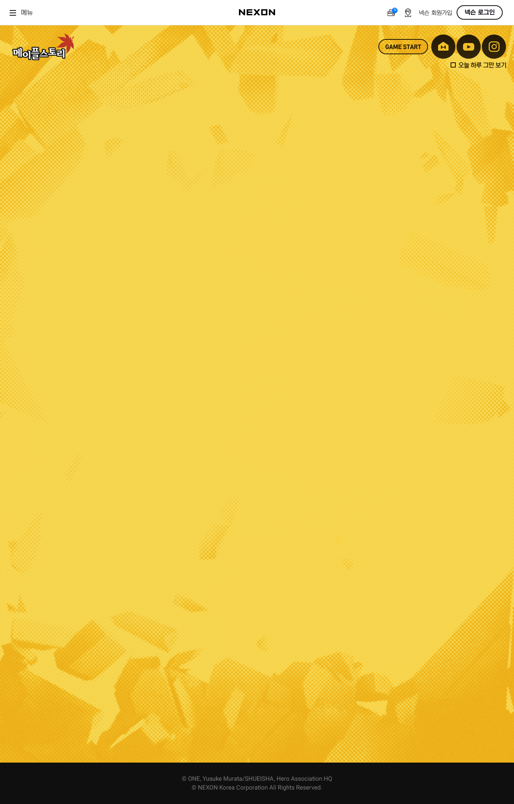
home (443, 47)
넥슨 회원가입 (435, 13)
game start (403, 46)
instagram (494, 47)
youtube (469, 47)
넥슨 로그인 (480, 12)
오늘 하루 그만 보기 (478, 65)
